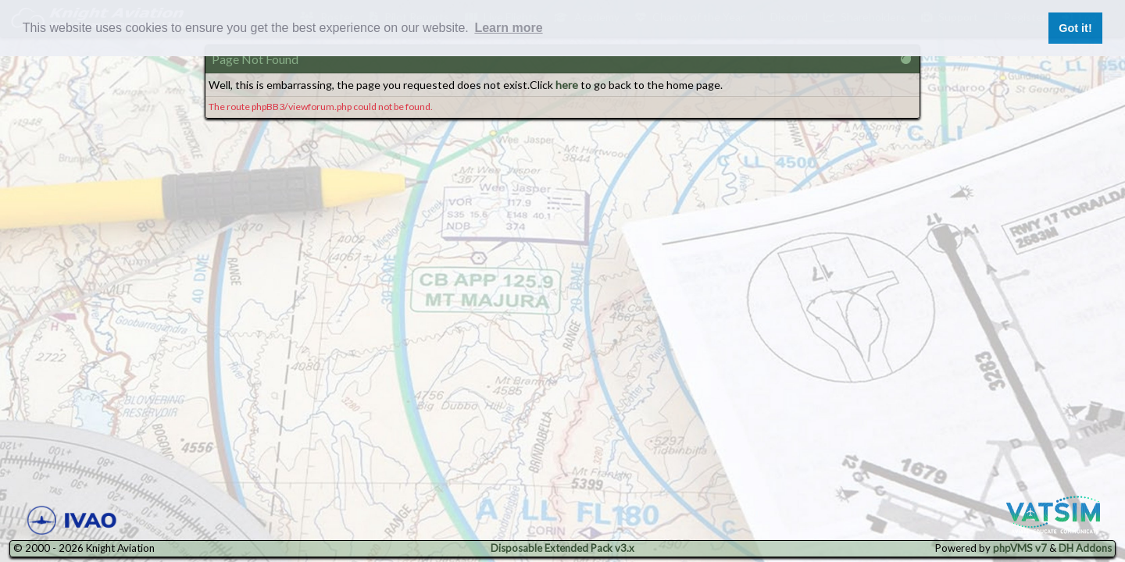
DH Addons (1085, 548)
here (566, 84)
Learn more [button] (508, 27)
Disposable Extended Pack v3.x (562, 548)
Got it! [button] (1075, 28)
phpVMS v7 (1020, 548)
